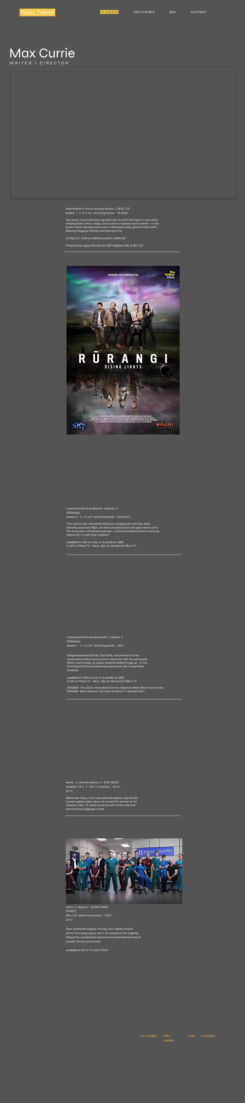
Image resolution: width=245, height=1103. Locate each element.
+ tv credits (148, 1036)
